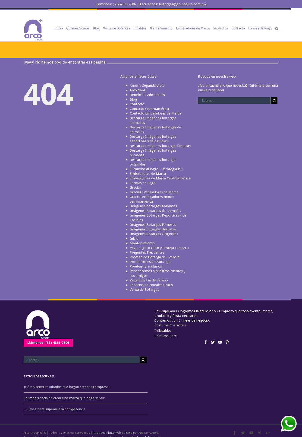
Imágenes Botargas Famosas (153, 225)
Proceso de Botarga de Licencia (154, 257)
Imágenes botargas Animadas (153, 206)
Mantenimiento (142, 243)
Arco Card (137, 90)
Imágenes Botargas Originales (154, 234)
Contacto (137, 104)
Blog (133, 99)
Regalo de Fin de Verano (149, 280)
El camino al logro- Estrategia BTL (157, 169)
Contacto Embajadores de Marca (155, 113)
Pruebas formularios (146, 266)
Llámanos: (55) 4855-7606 (48, 343)
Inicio (134, 238)
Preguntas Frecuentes (147, 252)
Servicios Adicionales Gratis (151, 285)
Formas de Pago (142, 183)
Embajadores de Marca (148, 174)
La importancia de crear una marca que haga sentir (64, 398)
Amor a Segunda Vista (147, 85)
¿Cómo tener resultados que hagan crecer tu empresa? (67, 387)
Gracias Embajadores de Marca (154, 192)
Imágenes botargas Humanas (153, 229)
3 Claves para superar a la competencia (54, 409)
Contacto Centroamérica (149, 109)
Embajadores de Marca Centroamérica (160, 178)
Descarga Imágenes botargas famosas (160, 146)
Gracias (135, 187)
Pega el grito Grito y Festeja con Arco (159, 248)
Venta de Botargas (144, 289)
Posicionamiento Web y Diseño (112, 432)
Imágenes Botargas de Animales (155, 211)
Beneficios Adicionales (147, 95)
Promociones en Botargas (150, 262)
